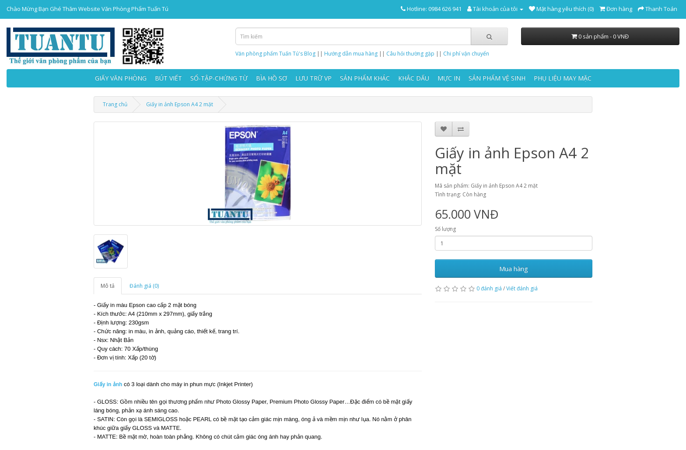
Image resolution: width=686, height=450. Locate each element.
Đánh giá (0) (144, 286)
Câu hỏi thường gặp (410, 53)
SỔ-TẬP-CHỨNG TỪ (219, 78)
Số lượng (445, 229)
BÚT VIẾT (168, 78)
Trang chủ (115, 104)
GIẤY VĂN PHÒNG (121, 78)
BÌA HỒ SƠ (271, 78)
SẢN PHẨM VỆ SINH (497, 78)
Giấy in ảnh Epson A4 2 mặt (179, 104)
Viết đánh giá (522, 288)
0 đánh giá (489, 288)
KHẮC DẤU (413, 78)
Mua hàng (513, 268)
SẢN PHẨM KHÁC (365, 78)
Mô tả (108, 286)
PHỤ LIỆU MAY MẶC (563, 78)
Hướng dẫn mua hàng (351, 53)
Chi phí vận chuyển (466, 53)
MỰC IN (449, 78)
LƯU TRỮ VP (313, 78)
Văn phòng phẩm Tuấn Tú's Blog (275, 53)
